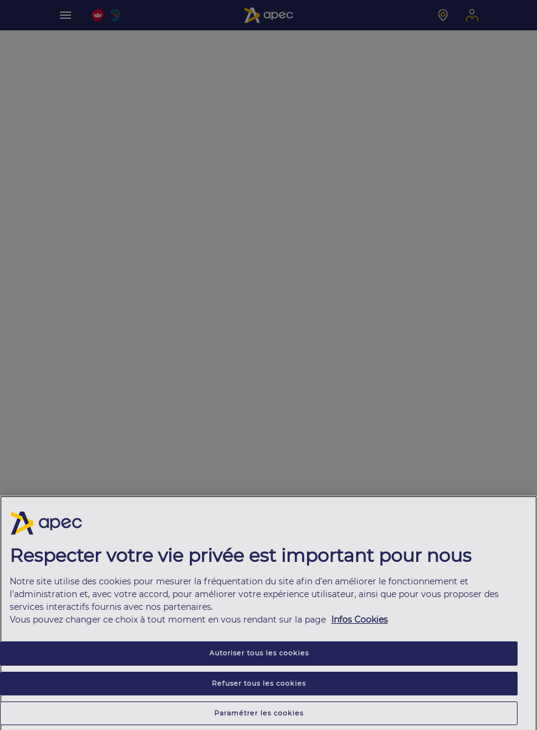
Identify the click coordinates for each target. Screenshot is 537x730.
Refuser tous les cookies (259, 685)
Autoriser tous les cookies (259, 655)
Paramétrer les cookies (258, 715)
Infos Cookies (359, 622)
